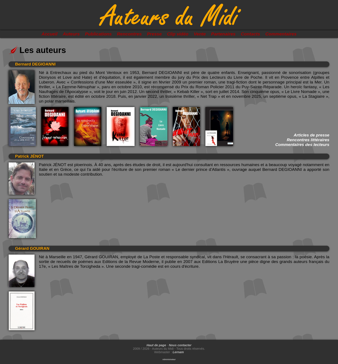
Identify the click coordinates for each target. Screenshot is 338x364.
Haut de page (156, 345)
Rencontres (129, 33)
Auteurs (71, 33)
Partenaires (223, 33)
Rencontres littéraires (308, 140)
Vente (200, 33)
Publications (98, 33)
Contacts (250, 33)
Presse (154, 33)
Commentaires (281, 33)
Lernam (178, 352)
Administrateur (169, 359)
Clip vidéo (177, 33)
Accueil (49, 33)
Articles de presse (311, 135)
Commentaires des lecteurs (302, 144)
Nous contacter (180, 345)
